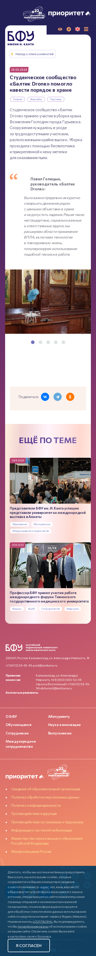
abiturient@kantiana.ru (56, 688)
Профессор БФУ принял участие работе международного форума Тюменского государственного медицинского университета (49, 597)
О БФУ (11, 716)
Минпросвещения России (31, 851)
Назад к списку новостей (35, 54)
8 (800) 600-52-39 (68, 679)
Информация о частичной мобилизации (41, 830)
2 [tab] (40, 342)
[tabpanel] (48, 302)
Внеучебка (36, 99)
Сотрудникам (17, 733)
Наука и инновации (64, 724)
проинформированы (33, 926)
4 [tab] (56, 342)
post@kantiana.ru (45, 665)
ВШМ (31, 608)
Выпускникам (59, 733)
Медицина (73, 608)
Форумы (17, 608)
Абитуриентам (42, 524)
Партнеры (56, 99)
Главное (17, 99)
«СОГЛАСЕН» (43, 921)
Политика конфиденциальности (36, 805)
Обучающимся (18, 724)
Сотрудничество (50, 608)
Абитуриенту (59, 716)
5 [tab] (63, 342)
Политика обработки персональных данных (45, 797)
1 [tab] (33, 342)
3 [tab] (48, 342)
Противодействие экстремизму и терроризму (47, 822)
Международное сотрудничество (30, 530)
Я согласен (29, 945)
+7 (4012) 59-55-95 (19, 665)
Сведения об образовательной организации (45, 789)
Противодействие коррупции (34, 814)
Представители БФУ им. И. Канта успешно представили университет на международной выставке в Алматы (48, 512)
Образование (19, 524)
